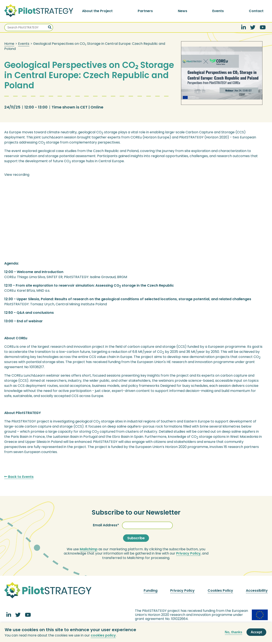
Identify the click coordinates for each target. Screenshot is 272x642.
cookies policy (103, 635)
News (182, 10)
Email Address (105, 525)
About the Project (97, 10)
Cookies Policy (220, 590)
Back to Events (19, 477)
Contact (256, 10)
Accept (256, 632)
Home (9, 43)
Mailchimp (89, 549)
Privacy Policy (188, 553)
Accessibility (257, 590)
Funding (150, 590)
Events (218, 10)
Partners (145, 10)
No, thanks (233, 632)
